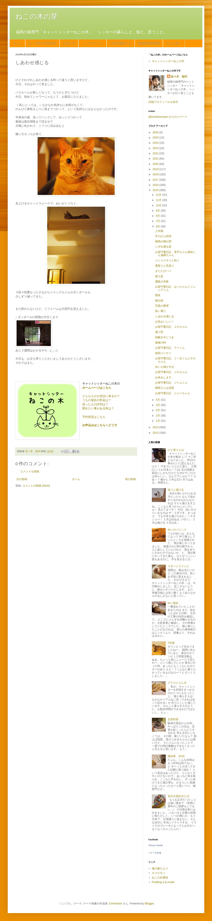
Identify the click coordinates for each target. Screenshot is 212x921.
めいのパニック (177, 529)
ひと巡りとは (176, 449)
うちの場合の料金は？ (96, 400)
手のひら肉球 (163, 236)
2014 (156, 427)
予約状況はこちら (93, 416)
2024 (156, 142)
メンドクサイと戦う (167, 260)
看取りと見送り (164, 265)
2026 (156, 132)
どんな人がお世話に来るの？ (101, 396)
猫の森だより (160, 868)
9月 (158, 210)
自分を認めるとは (178, 796)
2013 (156, 432)
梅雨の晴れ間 (163, 241)
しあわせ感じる (164, 316)
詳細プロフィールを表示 (163, 101)
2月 (158, 415)
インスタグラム (92, 43)
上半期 (159, 231)
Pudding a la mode (163, 882)
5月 (158, 399)
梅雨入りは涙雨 (164, 387)
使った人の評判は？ (95, 404)
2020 (156, 163)
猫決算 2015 (176, 756)
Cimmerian (115, 903)
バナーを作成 (154, 853)
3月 (158, 410)
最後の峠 (160, 342)
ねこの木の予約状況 (42, 43)
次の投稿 (21, 479)
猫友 (158, 295)
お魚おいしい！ (164, 321)
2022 (156, 153)
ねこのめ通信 (160, 877)
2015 (156, 190)
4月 (158, 404)
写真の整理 (162, 305)
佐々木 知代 (179, 76)
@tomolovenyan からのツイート (168, 116)
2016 (156, 184)
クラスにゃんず (177, 682)
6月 (158, 226)
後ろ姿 (159, 276)
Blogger (149, 903)
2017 (156, 179)
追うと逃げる (176, 489)
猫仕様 (159, 300)
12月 (159, 194)
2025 (156, 137)
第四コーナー (163, 353)
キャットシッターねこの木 (168, 61)
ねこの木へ (174, 43)
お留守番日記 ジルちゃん (171, 372)
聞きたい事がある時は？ (98, 408)
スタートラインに (178, 566)
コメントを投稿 (29, 471)
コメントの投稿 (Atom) (36, 485)
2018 (156, 174)
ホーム (17, 43)
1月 (158, 420)
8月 (158, 215)
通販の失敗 (162, 281)
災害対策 (173, 719)
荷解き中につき (164, 337)
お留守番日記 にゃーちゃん (172, 393)
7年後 (171, 642)
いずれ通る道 (163, 246)
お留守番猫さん (120, 43)
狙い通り (160, 310)
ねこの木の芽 (36, 16)
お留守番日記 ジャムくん (171, 382)
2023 (156, 148)
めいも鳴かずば (164, 366)
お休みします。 (164, 377)
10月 (159, 205)
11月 (159, 199)
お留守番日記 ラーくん (170, 347)
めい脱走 (173, 602)
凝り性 (159, 331)
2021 (156, 158)
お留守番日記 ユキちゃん (171, 326)
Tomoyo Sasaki (155, 845)
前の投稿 (130, 479)
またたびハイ (163, 270)
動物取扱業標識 (149, 43)
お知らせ (69, 43)
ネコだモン (158, 872)
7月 (158, 220)
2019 (156, 169)
